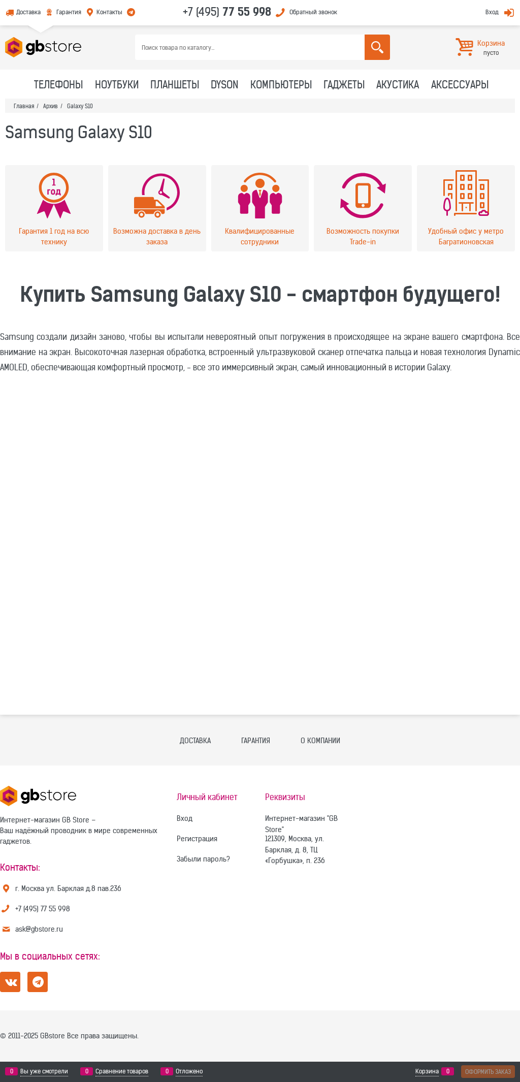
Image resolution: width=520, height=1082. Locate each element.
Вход (492, 12)
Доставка (28, 12)
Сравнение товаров (121, 1071)
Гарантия (68, 12)
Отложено (189, 1071)
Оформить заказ (488, 1071)
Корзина (427, 1071)
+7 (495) (227, 12)
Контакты (109, 12)
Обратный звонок (313, 12)
